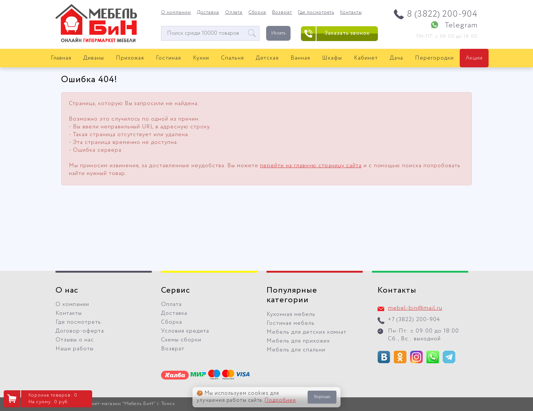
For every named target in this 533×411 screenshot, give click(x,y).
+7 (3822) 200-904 (414, 320)
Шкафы (332, 58)
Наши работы (75, 349)
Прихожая (130, 58)
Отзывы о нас (75, 340)
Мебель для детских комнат (306, 332)
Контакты (351, 12)
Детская (267, 58)
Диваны (93, 58)
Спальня (232, 58)
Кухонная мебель (290, 314)
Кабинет (366, 58)
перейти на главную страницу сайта (310, 166)
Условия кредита (185, 331)
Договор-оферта (80, 331)
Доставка (208, 12)
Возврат (282, 12)
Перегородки (434, 58)
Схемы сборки (181, 340)
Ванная (300, 58)
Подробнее (280, 400)
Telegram (461, 25)
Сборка (257, 12)
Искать (278, 33)
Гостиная (168, 58)
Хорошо (322, 396)
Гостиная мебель (290, 323)
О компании (176, 12)
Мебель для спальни (295, 350)
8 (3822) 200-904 (442, 14)
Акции (474, 58)
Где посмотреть (316, 12)
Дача (396, 58)
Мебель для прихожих (298, 341)
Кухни (201, 58)
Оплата (234, 12)
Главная (61, 58)
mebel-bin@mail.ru (415, 308)
